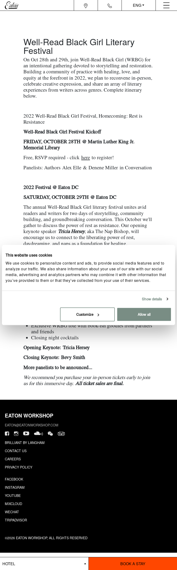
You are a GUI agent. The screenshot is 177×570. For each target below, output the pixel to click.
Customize (87, 314)
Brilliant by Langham (25, 442)
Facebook (14, 479)
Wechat (12, 511)
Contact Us (16, 450)
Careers (13, 458)
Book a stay (132, 563)
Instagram (15, 487)
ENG (137, 5)
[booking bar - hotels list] (44, 563)
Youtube (13, 495)
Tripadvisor (16, 520)
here (85, 157)
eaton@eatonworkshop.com (31, 425)
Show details (152, 298)
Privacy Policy (18, 467)
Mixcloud (13, 503)
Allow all (144, 314)
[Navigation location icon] (86, 5)
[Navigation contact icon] (110, 5)
